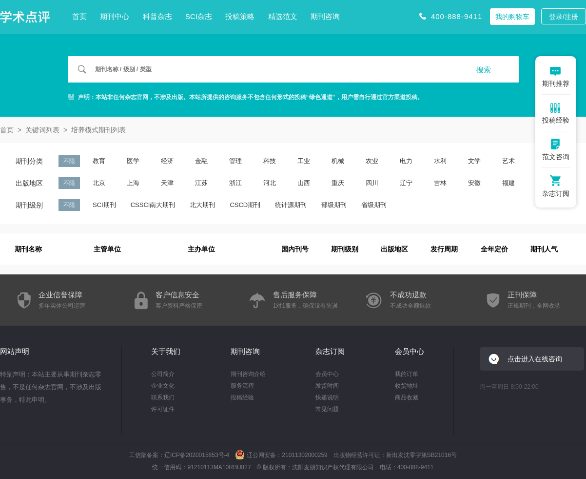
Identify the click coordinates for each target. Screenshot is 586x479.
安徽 (474, 183)
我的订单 (406, 374)
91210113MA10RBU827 (219, 467)
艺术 (508, 161)
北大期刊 (202, 204)
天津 (167, 183)
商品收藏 (406, 397)
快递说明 (327, 397)
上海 (133, 183)
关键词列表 (42, 130)
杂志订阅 (330, 351)
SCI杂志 (198, 16)
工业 (303, 161)
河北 (269, 183)
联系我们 (163, 397)
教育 (99, 161)
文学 (474, 161)
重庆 (338, 183)
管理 (235, 161)
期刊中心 (114, 16)
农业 (372, 161)
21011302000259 (304, 455)
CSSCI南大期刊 (153, 204)
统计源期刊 (291, 204)
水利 (440, 161)
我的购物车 (512, 17)
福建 (508, 183)
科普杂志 (157, 16)
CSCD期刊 (245, 204)
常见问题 (327, 409)
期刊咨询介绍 (248, 374)
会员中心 (327, 374)
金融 (201, 161)
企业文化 (163, 385)
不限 (69, 161)
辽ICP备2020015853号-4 (196, 455)
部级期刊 (334, 204)
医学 (133, 161)
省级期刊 (374, 204)
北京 (99, 183)
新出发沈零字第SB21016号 (421, 455)
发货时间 (327, 385)
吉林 (440, 183)
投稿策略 (239, 16)
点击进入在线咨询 (535, 359)
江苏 (201, 183)
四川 (372, 183)
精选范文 (282, 16)
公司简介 (163, 374)
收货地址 (406, 385)
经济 (167, 161)
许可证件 (163, 409)
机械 (338, 161)
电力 (406, 161)
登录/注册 (563, 17)
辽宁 (406, 183)
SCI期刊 (104, 204)
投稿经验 (242, 397)
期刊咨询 (325, 16)
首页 (79, 16)
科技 (269, 161)
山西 (303, 183)
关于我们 (165, 351)
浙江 (235, 183)
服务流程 (242, 385)
